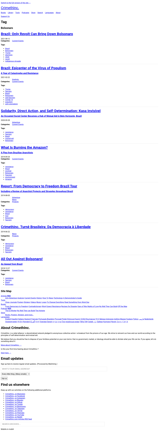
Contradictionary (35, 306)
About (58, 13)
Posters (20, 302)
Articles (4, 296)
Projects (15, 202)
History (39, 298)
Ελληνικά (71, 319)
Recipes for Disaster (69, 306)
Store (33, 13)
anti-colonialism (11, 104)
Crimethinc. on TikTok (13, 411)
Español (14, 319)
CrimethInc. (10, 8)
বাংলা (37, 322)
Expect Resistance (53, 306)
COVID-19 (9, 100)
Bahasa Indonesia (106, 319)
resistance (9, 132)
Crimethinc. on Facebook (15, 396)
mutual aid (9, 138)
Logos (44, 302)
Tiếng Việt (84, 322)
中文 (97, 319)
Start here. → (6, 353)
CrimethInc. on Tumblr (14, 404)
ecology (8, 171)
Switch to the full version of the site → (16, 3)
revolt (7, 59)
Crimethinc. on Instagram (15, 398)
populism (9, 102)
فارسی (141, 319)
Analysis (15, 79)
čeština (117, 319)
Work (44, 306)
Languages (49, 13)
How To (45, 298)
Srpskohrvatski (11, 322)
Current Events (18, 41)
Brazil (7, 49)
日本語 (83, 319)
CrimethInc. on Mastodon (15, 394)
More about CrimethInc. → (11, 345)
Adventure (16, 122)
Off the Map (122, 306)
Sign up (4, 378)
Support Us (5, 16)
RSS (9, 296)
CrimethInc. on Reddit (13, 417)
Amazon (8, 179)
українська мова (72, 322)
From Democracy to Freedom (16, 306)
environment (10, 177)
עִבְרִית (54, 322)
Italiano (21, 319)
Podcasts (25, 13)
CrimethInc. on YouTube (14, 415)
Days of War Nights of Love (88, 306)
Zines (7, 302)
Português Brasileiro (46, 319)
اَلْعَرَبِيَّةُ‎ (32, 322)
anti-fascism (10, 98)
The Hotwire (40, 311)
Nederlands (148, 319)
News (14, 200)
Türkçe (135, 319)
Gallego (100, 322)
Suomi (77, 319)
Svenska (43, 322)
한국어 (20, 322)
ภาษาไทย (61, 322)
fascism (8, 91)
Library (10, 13)
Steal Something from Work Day (76, 302)
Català (90, 322)
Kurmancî (107, 322)
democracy (9, 209)
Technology (58, 298)
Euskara (129, 319)
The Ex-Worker (11, 311)
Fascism (8, 175)
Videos (33, 302)
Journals (13, 302)
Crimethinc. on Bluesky (14, 400)
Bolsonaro (9, 51)
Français (34, 319)
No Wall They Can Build (108, 306)
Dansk (49, 322)
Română (26, 322)
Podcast (4, 308)
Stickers (27, 302)
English (8, 319)
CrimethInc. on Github (13, 402)
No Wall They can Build (26, 311)
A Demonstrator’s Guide (72, 298)
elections (8, 55)
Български (90, 319)
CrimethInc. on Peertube (14, 413)
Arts (7, 298)
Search (40, 13)
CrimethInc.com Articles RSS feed (18, 419)
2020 (7, 57)
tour (6, 216)
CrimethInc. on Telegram (15, 409)
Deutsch (27, 319)
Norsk (113, 322)
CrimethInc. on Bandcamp (15, 406)
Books (3, 13)
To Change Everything (55, 302)
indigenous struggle (13, 61)
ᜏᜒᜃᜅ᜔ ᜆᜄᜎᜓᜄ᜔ (122, 322)
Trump (7, 53)
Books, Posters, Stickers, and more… (19, 315)
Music (38, 302)
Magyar (123, 319)
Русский (58, 319)
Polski (64, 319)
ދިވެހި (95, 322)
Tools (17, 13)
